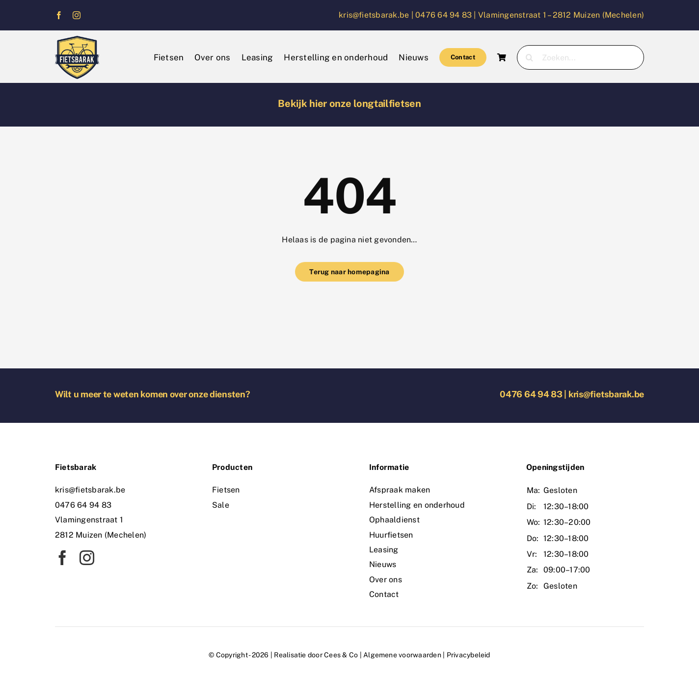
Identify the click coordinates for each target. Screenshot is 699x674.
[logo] (77, 39)
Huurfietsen (391, 535)
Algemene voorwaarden (402, 655)
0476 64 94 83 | (446, 15)
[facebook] (59, 15)
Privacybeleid (468, 655)
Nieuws (382, 564)
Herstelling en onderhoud (417, 505)
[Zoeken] (529, 57)
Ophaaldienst (394, 519)
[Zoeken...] (580, 57)
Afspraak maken (399, 489)
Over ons (385, 579)
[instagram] (77, 15)
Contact (384, 594)
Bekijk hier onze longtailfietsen (349, 103)
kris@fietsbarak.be (606, 394)
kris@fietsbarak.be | (377, 15)
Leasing (384, 549)
